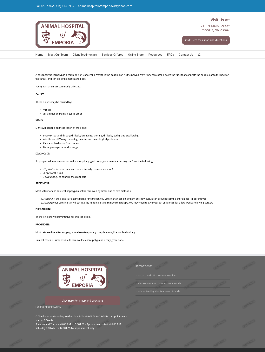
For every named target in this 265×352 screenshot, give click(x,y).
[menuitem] (42, 54)
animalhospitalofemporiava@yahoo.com (105, 6)
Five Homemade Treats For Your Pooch (159, 283)
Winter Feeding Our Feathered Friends (159, 291)
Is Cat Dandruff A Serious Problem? (157, 275)
